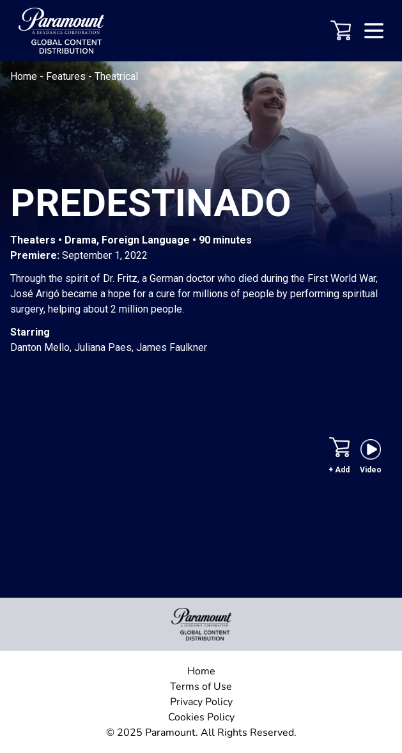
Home (25, 76)
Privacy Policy (201, 702)
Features (67, 76)
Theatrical (116, 76)
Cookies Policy (201, 717)
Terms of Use (201, 686)
